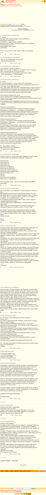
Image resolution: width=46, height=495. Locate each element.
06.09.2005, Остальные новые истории (8, 363)
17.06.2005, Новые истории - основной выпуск (9, 287)
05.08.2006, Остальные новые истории (8, 315)
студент (1, 52)
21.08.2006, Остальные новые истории (8, 225)
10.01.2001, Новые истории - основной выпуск (9, 35)
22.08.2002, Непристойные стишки (7, 351)
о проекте (12, 490)
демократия (2, 220)
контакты (8, 490)
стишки (18, 4)
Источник (19, 267)
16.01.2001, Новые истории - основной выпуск (9, 79)
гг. (20, 30)
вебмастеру (16, 490)
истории (9, 4)
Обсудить (11, 54)
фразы (15, 4)
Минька (19, 54)
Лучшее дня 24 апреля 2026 (10, 0)
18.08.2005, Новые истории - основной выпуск (9, 188)
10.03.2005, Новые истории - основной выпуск (9, 66)
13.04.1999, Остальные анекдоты (6, 405)
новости (20, 490)
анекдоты (6, 4)
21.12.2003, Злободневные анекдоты (7, 421)
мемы (13, 4)
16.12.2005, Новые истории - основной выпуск (9, 154)
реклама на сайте (3, 490)
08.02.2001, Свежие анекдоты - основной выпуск (10, 57)
